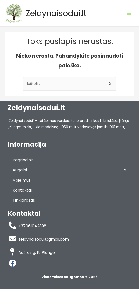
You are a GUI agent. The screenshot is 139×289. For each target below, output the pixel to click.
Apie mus (22, 180)
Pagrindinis (23, 160)
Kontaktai (22, 190)
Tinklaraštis (24, 200)
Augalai (69, 170)
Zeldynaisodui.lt (56, 13)
